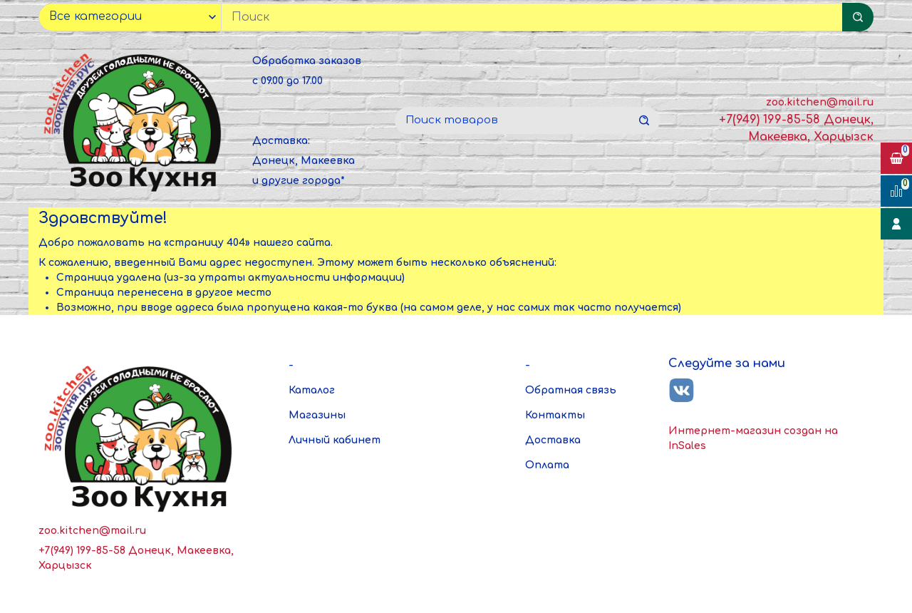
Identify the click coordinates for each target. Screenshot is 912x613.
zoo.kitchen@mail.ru (820, 102)
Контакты (555, 415)
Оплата (547, 465)
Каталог (312, 390)
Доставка (553, 440)
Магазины (317, 415)
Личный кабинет (334, 440)
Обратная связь (570, 390)
